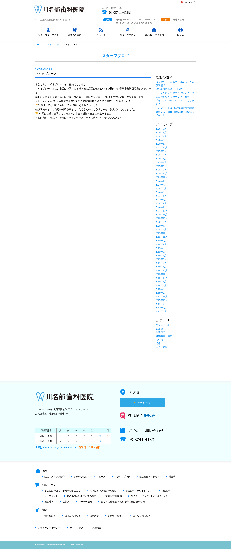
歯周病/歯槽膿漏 (113, 496)
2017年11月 (161, 297)
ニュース (101, 37)
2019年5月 (161, 252)
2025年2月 (161, 170)
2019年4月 (161, 256)
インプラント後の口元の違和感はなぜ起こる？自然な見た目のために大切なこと (175, 112)
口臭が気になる (73, 516)
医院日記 (160, 333)
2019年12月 (162, 233)
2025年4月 (161, 163)
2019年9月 (161, 241)
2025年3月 (161, 166)
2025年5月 (161, 159)
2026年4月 (161, 137)
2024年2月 (161, 204)
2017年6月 (161, 312)
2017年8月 (161, 308)
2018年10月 (162, 278)
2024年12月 (162, 174)
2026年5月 (161, 133)
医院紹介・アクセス (154, 37)
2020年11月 (161, 215)
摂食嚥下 (48, 502)
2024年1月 (161, 207)
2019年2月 (161, 263)
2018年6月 (161, 286)
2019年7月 (161, 245)
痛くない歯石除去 (142, 516)
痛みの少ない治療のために (103, 491)
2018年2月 (161, 293)
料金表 (181, 37)
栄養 (158, 344)
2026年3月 (161, 140)
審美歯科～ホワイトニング (139, 491)
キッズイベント (164, 325)
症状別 (66, 502)
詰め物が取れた (116, 516)
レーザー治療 (85, 502)
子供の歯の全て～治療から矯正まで (62, 491)
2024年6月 (161, 189)
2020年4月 (161, 226)
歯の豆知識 (162, 347)
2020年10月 (162, 218)
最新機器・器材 (164, 336)
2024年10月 (162, 181)
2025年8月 (161, 155)
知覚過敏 (94, 516)
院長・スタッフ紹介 (48, 37)
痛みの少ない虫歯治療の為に (81, 496)
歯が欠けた (50, 516)
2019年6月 (161, 248)
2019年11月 (161, 237)
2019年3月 (161, 259)
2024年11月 (161, 178)
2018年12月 (162, 271)
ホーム (38, 45)
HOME (45, 471)
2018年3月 (161, 289)
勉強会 (159, 329)
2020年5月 (161, 222)
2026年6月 (161, 129)
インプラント (51, 496)
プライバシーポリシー (49, 528)
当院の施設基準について (169, 89)
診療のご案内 (75, 37)
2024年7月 (161, 185)
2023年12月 (162, 211)
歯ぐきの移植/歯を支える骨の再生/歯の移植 (123, 502)
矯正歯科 (166, 491)
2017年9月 (161, 304)
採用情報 (96, 528)
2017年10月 (162, 300)
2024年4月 (161, 196)
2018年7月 (161, 282)
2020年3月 (161, 230)
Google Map (144, 403)
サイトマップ (76, 528)
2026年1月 (161, 144)
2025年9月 (161, 151)
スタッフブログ (128, 37)
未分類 (159, 340)
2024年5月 (161, 192)
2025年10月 (162, 148)
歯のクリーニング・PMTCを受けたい (149, 496)
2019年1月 (161, 267)
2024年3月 (161, 200)
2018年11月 (161, 274)
